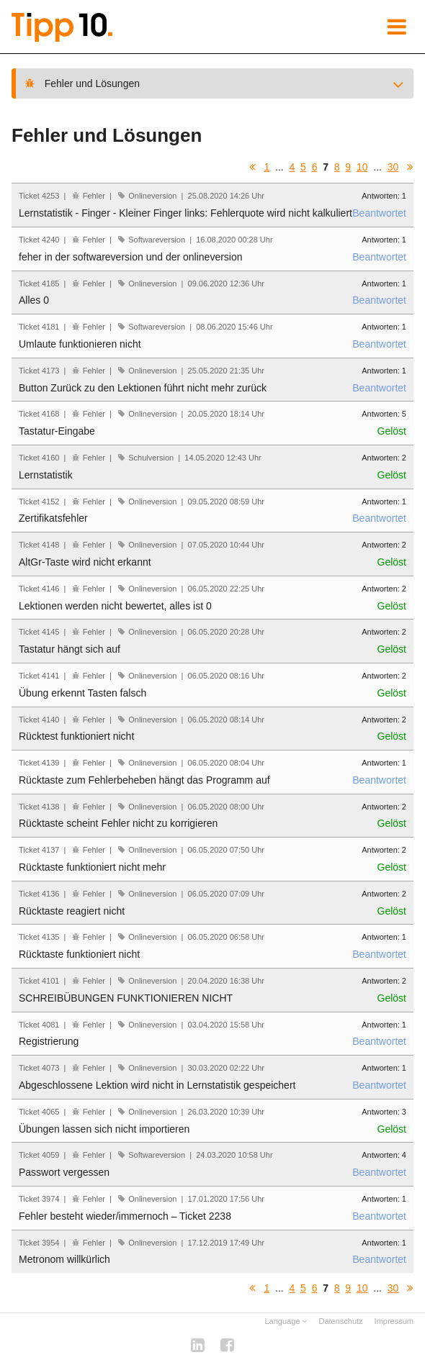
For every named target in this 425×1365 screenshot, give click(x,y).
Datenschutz (340, 1321)
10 (362, 167)
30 (393, 167)
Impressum (394, 1321)
